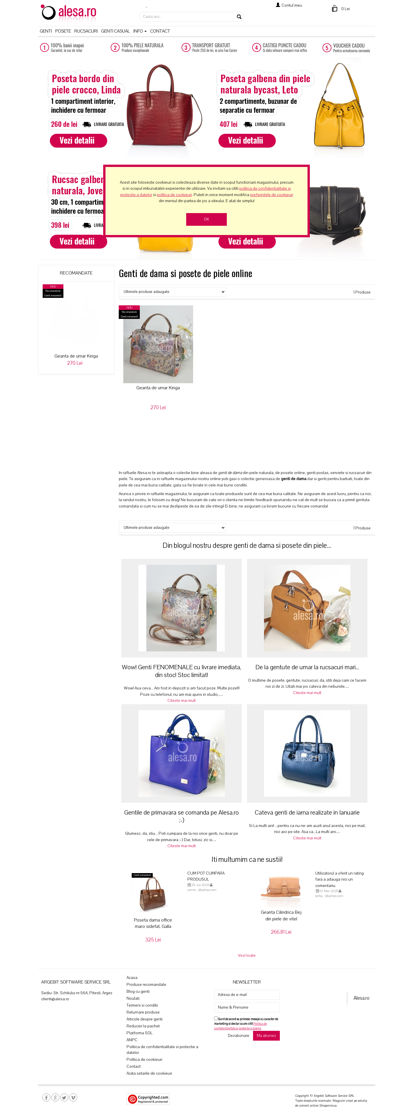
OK (206, 219)
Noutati (133, 998)
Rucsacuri (86, 31)
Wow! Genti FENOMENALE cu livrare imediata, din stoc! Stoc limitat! (181, 671)
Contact (160, 31)
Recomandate (76, 273)
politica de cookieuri (174, 195)
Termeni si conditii (142, 1005)
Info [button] (140, 31)
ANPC (132, 1040)
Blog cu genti (138, 991)
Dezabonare (238, 1035)
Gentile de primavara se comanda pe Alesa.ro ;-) (181, 816)
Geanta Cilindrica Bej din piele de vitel (281, 915)
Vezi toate (247, 955)
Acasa (132, 977)
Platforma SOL (139, 1033)
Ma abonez (266, 1035)
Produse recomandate (146, 984)
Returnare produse (143, 1012)
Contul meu (292, 5)
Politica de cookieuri (144, 1059)
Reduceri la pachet (143, 1026)
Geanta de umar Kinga (76, 356)
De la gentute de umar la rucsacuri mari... (307, 667)
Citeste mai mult (181, 700)
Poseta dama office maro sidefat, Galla (153, 923)
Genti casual (115, 31)
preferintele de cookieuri (271, 195)
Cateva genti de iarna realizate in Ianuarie (307, 812)
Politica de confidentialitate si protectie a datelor (162, 1049)
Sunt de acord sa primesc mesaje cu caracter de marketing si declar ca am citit (246, 1024)
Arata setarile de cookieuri (149, 1073)
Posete (63, 31)
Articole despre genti (145, 1019)
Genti (46, 31)
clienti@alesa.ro (55, 999)
